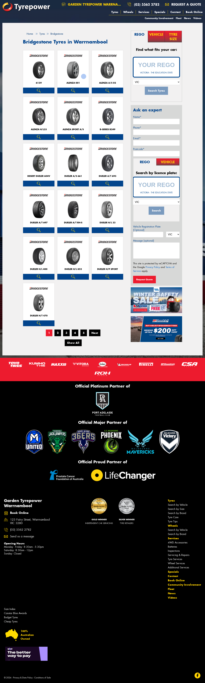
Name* (137, 117)
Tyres (114, 12)
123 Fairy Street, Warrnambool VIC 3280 (30, 521)
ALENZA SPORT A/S (73, 129)
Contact (175, 12)
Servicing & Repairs (178, 555)
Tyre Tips (172, 521)
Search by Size (176, 509)
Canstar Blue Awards (15, 613)
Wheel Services (176, 563)
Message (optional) (143, 240)
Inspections (174, 551)
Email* (137, 138)
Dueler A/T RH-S (73, 222)
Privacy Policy (153, 267)
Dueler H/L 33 (107, 222)
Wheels (128, 12)
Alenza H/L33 (39, 129)
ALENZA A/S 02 (107, 83)
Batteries (172, 546)
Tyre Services (175, 559)
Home (28, 33)
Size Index (9, 609)
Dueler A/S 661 (73, 176)
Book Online (194, 12)
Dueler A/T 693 (107, 176)
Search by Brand (177, 513)
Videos (197, 18)
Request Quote (144, 279)
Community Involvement (159, 18)
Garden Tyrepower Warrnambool (93, 4)
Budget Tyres (11, 617)
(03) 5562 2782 (146, 4)
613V (39, 83)
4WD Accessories (177, 542)
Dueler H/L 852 (73, 269)
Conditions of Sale (42, 677)
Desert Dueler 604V (38, 176)
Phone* (137, 127)
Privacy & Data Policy (23, 677)
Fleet (178, 18)
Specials (159, 12)
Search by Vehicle (178, 504)
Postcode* (138, 149)
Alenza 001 (73, 83)
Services (143, 12)
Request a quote (183, 4)
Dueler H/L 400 (38, 269)
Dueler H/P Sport (107, 269)
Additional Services (178, 567)
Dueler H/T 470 (39, 315)
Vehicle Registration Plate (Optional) (146, 228)
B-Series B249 (107, 129)
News (187, 18)
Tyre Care (173, 517)
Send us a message (22, 536)
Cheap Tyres (10, 621)
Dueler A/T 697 (39, 222)
